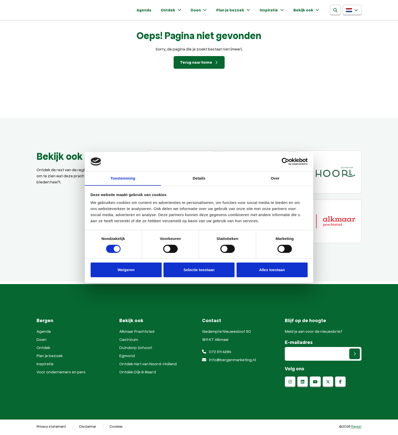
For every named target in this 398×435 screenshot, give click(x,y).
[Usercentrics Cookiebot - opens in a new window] (285, 161)
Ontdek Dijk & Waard (137, 373)
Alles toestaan (272, 270)
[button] (352, 11)
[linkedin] (302, 383)
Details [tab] (199, 178)
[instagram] (290, 383)
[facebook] (340, 383)
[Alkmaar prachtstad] (327, 223)
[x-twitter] (328, 383)
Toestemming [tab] (122, 178)
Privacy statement (51, 428)
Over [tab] (275, 178)
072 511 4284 (216, 353)
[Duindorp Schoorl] (327, 174)
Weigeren (126, 270)
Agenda (158, 11)
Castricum (128, 341)
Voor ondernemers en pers (61, 373)
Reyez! (356, 428)
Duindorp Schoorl (135, 349)
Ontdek (181, 11)
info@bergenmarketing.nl (229, 361)
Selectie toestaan (199, 270)
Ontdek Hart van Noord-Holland (148, 365)
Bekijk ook (305, 11)
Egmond (127, 357)
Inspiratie (273, 11)
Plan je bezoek (238, 11)
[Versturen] (354, 356)
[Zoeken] (335, 11)
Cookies (116, 428)
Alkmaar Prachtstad (136, 333)
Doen (206, 11)
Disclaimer (87, 428)
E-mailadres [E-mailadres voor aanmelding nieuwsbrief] (299, 344)
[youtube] (315, 383)
